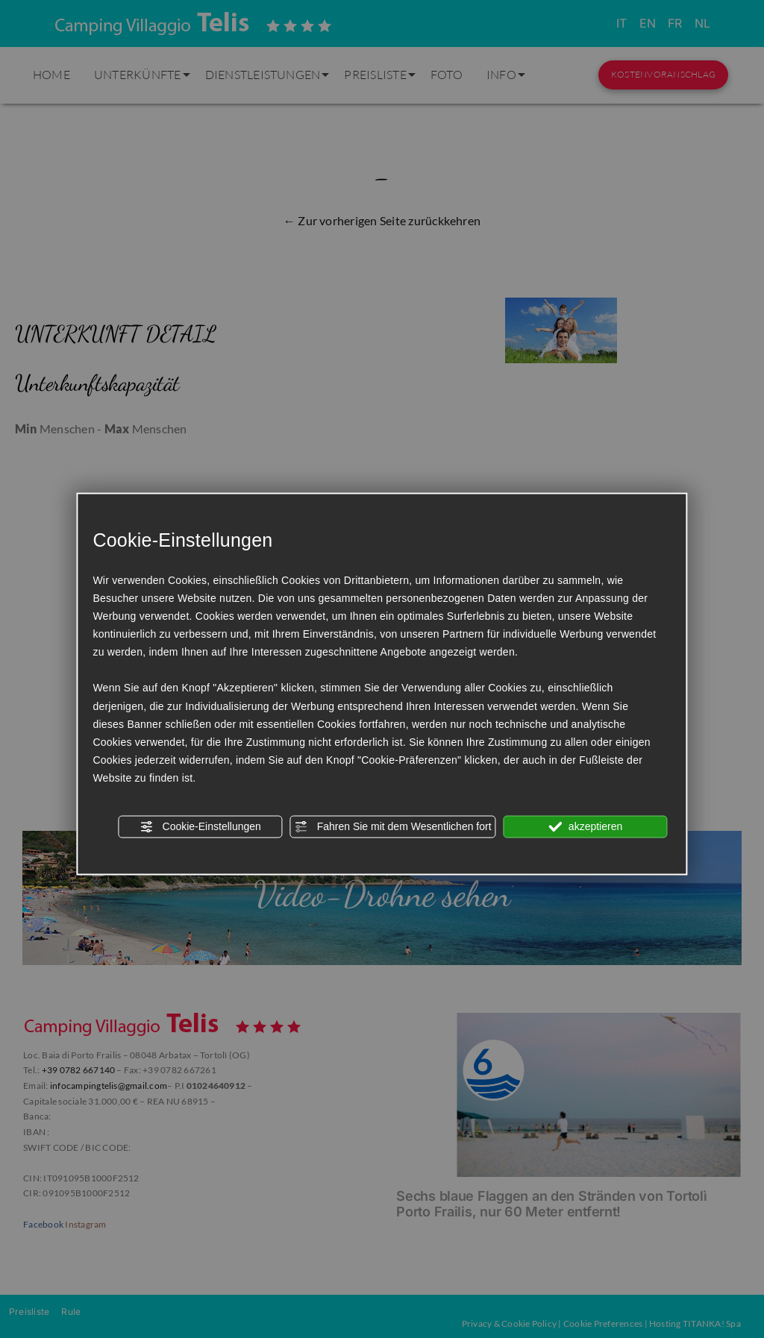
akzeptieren (585, 827)
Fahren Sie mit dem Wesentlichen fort (393, 827)
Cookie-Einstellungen (200, 827)
